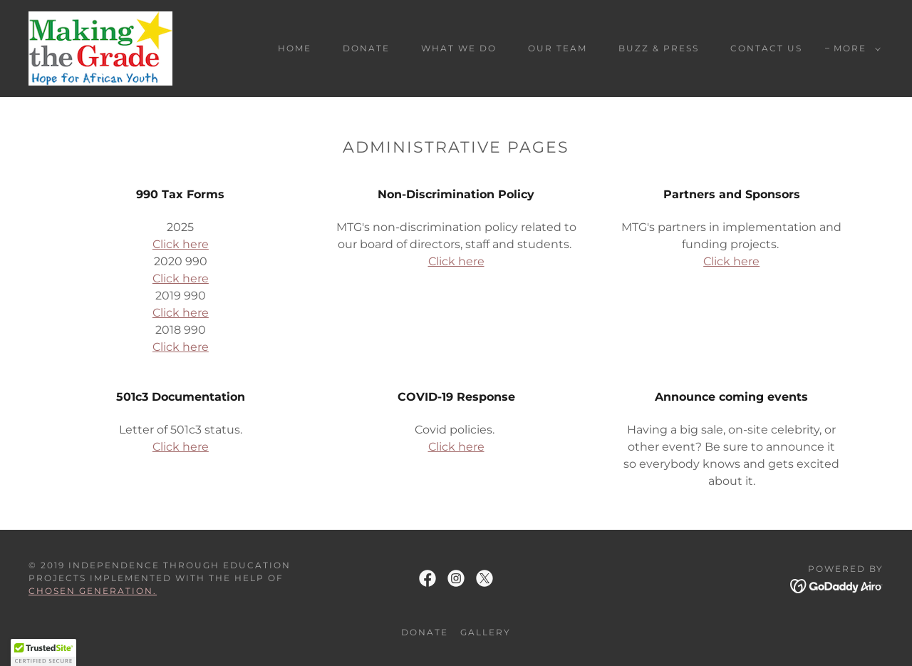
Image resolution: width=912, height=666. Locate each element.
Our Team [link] (557, 48)
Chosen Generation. (92, 590)
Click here (180, 244)
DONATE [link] (366, 48)
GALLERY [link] (485, 632)
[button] (854, 48)
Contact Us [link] (766, 48)
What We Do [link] (459, 48)
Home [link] (294, 48)
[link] (100, 47)
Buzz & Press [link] (658, 48)
